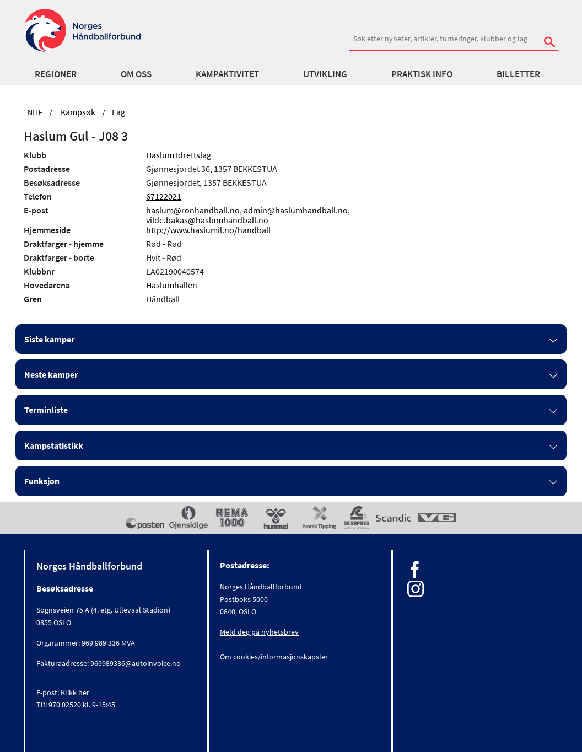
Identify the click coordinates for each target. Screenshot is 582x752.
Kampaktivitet (227, 74)
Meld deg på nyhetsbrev (259, 632)
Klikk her (75, 692)
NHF (34, 111)
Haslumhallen (171, 285)
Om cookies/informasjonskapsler (274, 657)
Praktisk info (421, 74)
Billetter (518, 74)
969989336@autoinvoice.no (135, 663)
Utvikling (325, 74)
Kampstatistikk (53, 445)
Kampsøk (78, 111)
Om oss (136, 74)
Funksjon (42, 480)
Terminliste (46, 409)
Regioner (56, 74)
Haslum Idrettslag (178, 154)
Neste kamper (51, 374)
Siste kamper (49, 339)
